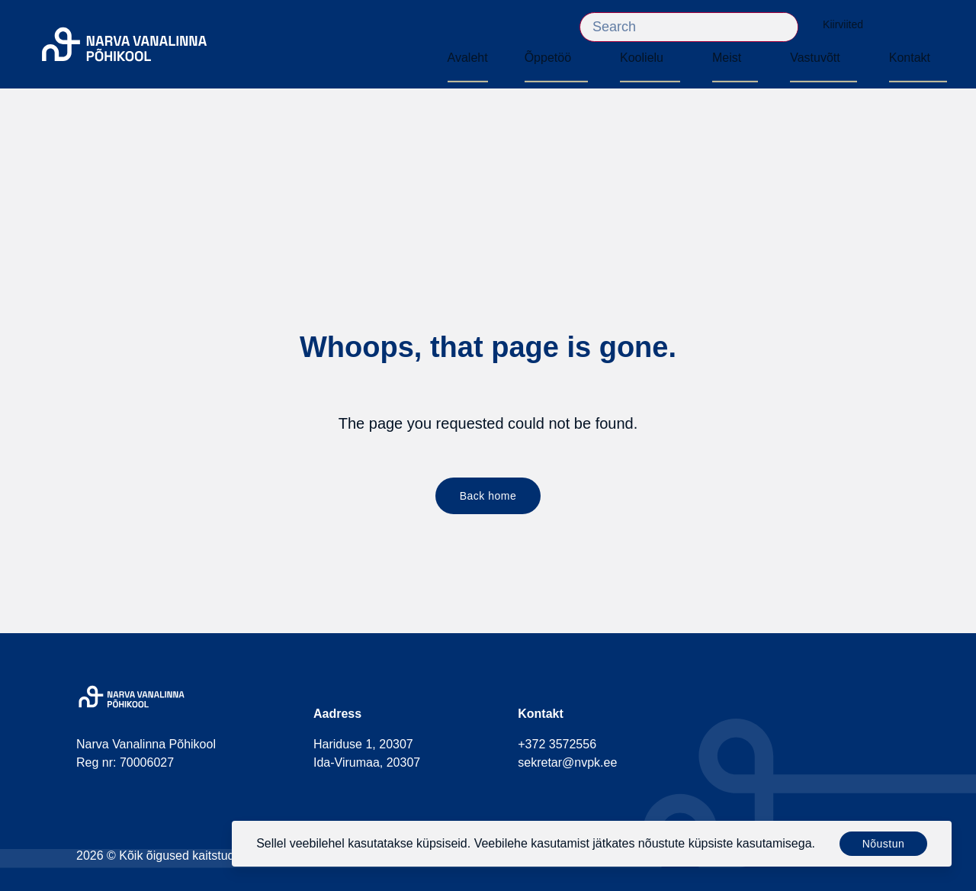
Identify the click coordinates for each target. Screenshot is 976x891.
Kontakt (909, 57)
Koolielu (641, 57)
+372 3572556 (557, 744)
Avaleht (468, 57)
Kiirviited (850, 24)
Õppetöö (548, 57)
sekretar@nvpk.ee (567, 762)
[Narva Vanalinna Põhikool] (124, 44)
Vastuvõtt (815, 57)
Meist (726, 57)
